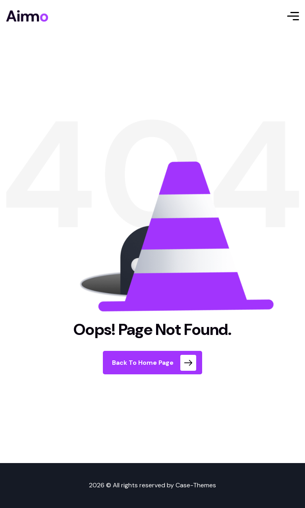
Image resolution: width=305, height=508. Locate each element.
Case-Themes (196, 485)
